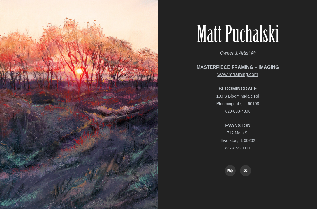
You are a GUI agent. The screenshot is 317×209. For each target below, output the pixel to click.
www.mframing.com (237, 74)
